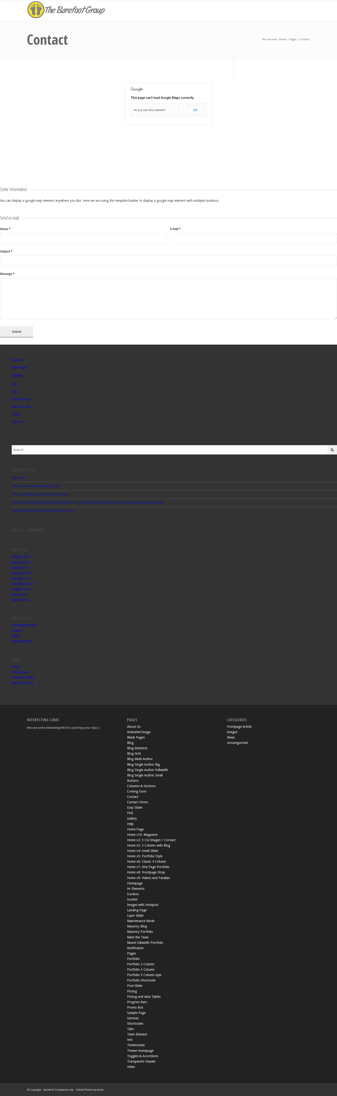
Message (7, 274)
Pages (131, 953)
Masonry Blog (137, 926)
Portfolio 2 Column (140, 964)
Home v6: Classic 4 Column (146, 861)
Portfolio (133, 959)
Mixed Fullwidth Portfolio (145, 943)
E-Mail (175, 229)
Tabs (130, 1029)
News (15, 636)
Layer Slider (135, 915)
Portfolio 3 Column (140, 969)
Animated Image (138, 732)
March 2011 (20, 568)
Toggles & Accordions (142, 1056)
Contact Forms (137, 802)
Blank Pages (20, 367)
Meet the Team (22, 406)
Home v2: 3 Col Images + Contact (151, 840)
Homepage (135, 883)
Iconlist (132, 899)
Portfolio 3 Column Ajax (144, 975)
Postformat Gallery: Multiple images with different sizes (43, 510)
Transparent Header (141, 1061)
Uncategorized (22, 641)
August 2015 (21, 557)
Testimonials (136, 1045)
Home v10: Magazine (142, 834)
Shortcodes (135, 1023)
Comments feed (23, 677)
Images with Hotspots (142, 905)
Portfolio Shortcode (141, 980)
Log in (16, 667)
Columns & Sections (141, 786)
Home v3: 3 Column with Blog (148, 845)
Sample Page (136, 1013)
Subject (6, 251)
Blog (130, 743)
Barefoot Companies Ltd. (59, 1089)
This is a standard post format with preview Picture (40, 494)
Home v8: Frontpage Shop (146, 872)
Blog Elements (137, 748)
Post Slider (135, 986)
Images (17, 630)
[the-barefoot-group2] (66, 10)
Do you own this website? (150, 110)
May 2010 (19, 594)
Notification (135, 948)
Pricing (16, 414)
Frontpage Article (24, 625)
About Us (18, 360)
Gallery (132, 818)
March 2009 (20, 600)
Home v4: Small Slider (142, 851)
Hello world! (19, 478)
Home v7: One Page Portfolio (148, 867)
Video (131, 1067)
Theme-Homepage (140, 1051)
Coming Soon (137, 791)
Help (15, 391)
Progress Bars (137, 1002)
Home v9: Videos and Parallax (148, 878)
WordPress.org (22, 683)
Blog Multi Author (140, 759)
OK (195, 110)
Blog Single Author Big (143, 764)
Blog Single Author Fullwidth (147, 770)
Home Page (135, 829)
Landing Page (21, 399)
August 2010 (21, 589)
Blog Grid (134, 753)
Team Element (137, 1034)
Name (5, 229)
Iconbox (133, 894)
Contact (47, 39)
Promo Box (135, 1007)
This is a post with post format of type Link (35, 486)
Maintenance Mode (140, 921)
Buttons (133, 780)
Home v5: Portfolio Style (144, 856)
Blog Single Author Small (145, 775)
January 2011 (21, 578)
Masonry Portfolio (140, 932)
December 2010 (23, 584)
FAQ (14, 384)
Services (17, 421)
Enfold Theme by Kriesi (90, 1089)
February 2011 (22, 573)
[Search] (174, 449)
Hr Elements (135, 888)
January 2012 (21, 562)
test (129, 1040)
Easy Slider (135, 807)
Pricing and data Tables (144, 997)
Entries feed (20, 672)
